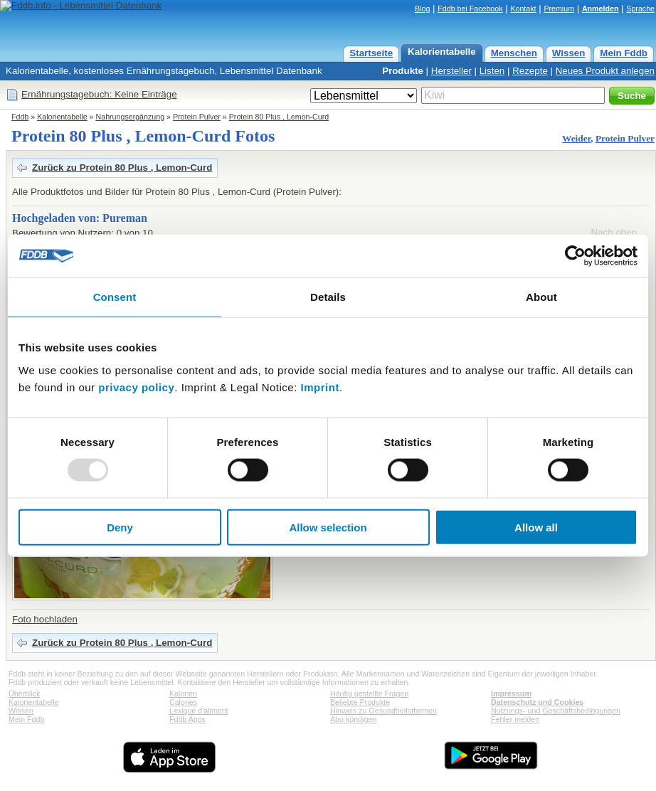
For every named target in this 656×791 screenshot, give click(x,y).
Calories (183, 702)
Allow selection (327, 527)
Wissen (569, 53)
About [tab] (541, 297)
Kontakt (523, 8)
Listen (492, 70)
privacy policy (136, 387)
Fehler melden (515, 719)
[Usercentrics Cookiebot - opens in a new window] (575, 256)
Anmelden (600, 8)
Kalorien (183, 693)
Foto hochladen (45, 619)
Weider (576, 138)
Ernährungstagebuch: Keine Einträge (99, 94)
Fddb (19, 116)
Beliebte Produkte (360, 702)
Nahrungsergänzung (130, 116)
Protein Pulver (197, 116)
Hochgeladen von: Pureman (79, 218)
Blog (422, 8)
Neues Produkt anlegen (605, 70)
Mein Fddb (623, 53)
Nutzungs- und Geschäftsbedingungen (555, 710)
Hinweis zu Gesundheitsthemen (383, 710)
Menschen (514, 53)
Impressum (511, 693)
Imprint (320, 387)
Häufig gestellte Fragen (369, 693)
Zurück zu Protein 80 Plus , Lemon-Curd (122, 167)
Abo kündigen (353, 719)
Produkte (402, 70)
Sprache (640, 8)
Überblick (24, 693)
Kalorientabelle (442, 51)
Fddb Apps (187, 719)
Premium (559, 8)
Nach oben (614, 232)
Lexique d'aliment (198, 710)
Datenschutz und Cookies (537, 702)
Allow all (536, 527)
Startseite (371, 53)
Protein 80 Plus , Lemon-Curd (279, 116)
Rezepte (530, 70)
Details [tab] (328, 297)
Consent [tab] (115, 297)
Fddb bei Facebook (470, 8)
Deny (120, 527)
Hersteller (451, 70)
